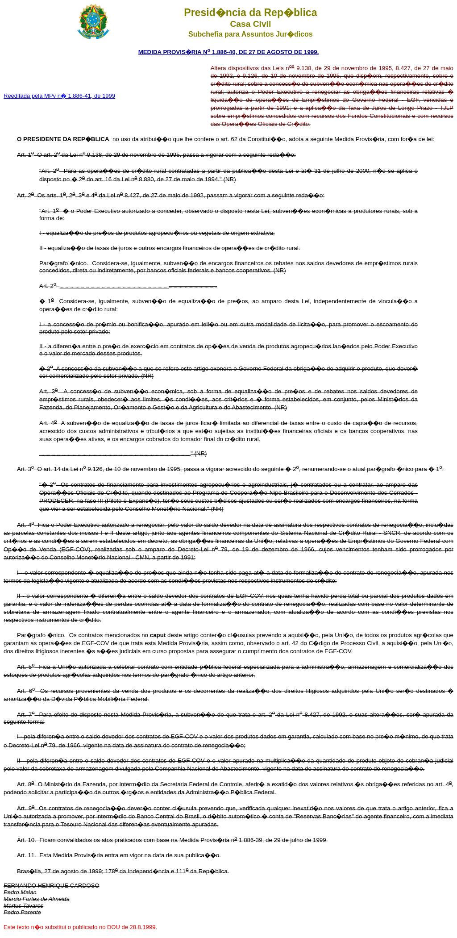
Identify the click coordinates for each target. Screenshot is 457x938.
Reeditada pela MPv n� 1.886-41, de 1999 (59, 95)
